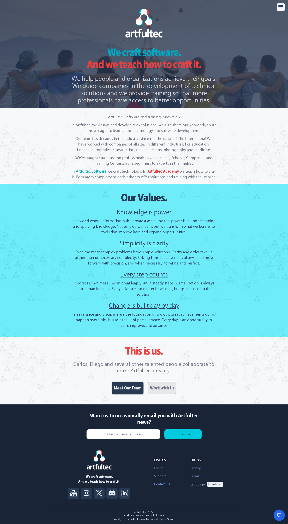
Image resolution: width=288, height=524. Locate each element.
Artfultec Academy (163, 171)
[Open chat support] (279, 515)
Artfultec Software (91, 171)
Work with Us (162, 388)
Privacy (195, 468)
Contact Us (162, 484)
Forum (158, 468)
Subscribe (183, 434)
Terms (194, 476)
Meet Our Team (128, 388)
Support (160, 476)
